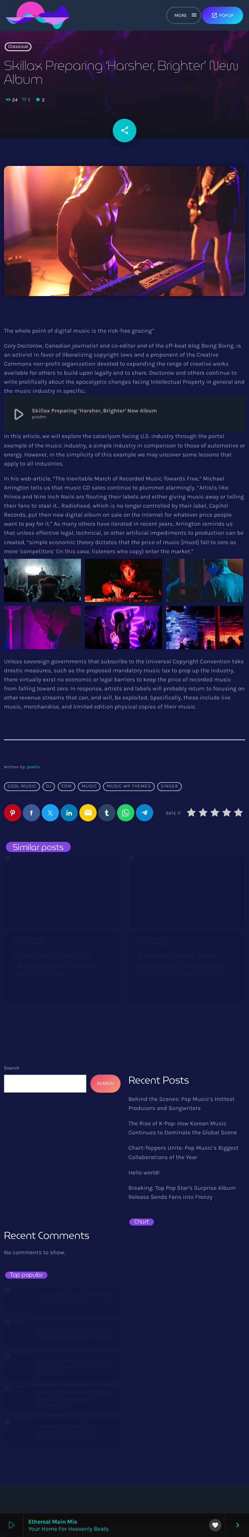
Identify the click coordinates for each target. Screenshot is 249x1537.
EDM (66, 786)
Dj (48, 786)
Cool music (21, 786)
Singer (169, 786)
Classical (18, 47)
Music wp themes (128, 786)
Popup (222, 15)
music (89, 786)
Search (11, 1068)
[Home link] (38, 15)
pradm (33, 766)
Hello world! (144, 1172)
